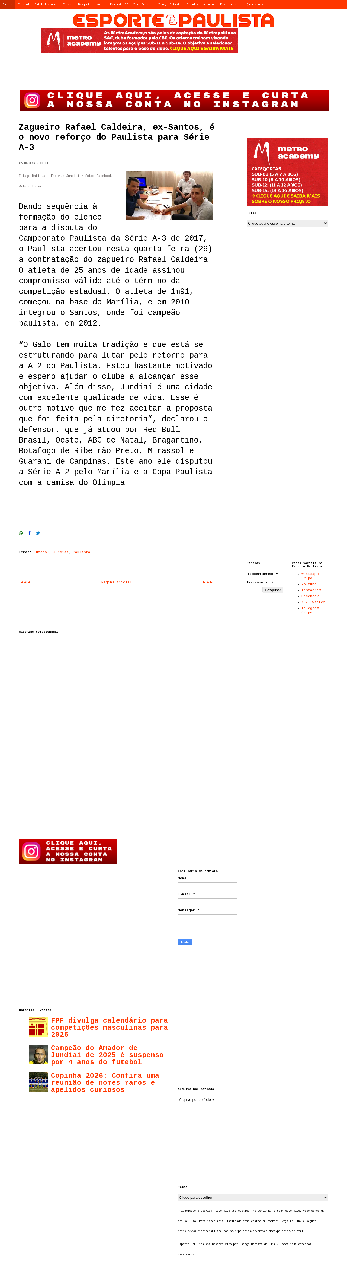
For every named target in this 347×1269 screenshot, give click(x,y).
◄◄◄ (25, 582)
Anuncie (209, 4)
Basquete (84, 4)
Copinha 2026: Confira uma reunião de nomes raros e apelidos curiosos (105, 1083)
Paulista (81, 552)
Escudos (192, 4)
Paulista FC (119, 4)
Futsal (68, 4)
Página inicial (116, 582)
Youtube (309, 584)
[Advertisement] (274, 45)
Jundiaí (61, 552)
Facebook (310, 596)
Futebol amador (46, 4)
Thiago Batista (169, 4)
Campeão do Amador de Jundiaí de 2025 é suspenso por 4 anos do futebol (107, 1055)
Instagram (311, 590)
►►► (208, 582)
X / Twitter (313, 602)
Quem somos (255, 4)
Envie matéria (230, 4)
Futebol (23, 4)
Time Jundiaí (143, 4)
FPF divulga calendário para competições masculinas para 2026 (109, 1028)
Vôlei (101, 4)
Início (7, 4)
